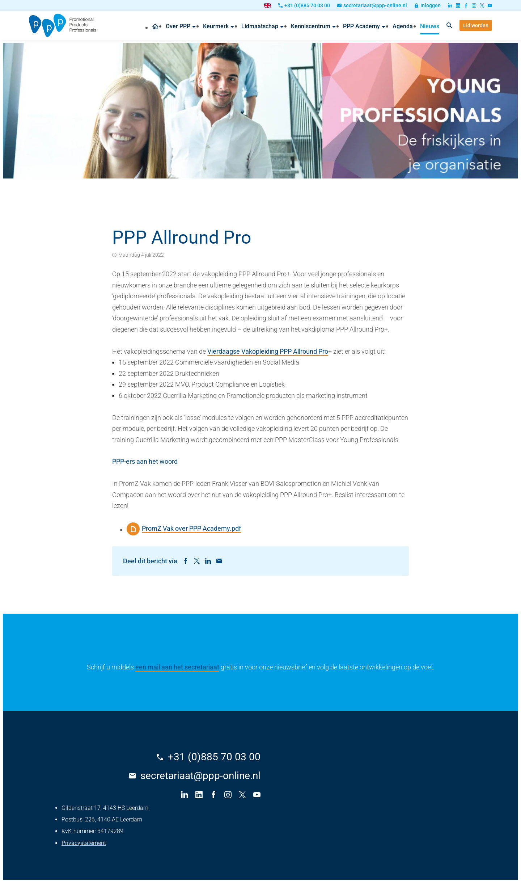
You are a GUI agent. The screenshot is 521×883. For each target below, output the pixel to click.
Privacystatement (84, 843)
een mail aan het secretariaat (177, 667)
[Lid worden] (475, 25)
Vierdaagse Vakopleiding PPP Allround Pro (267, 351)
